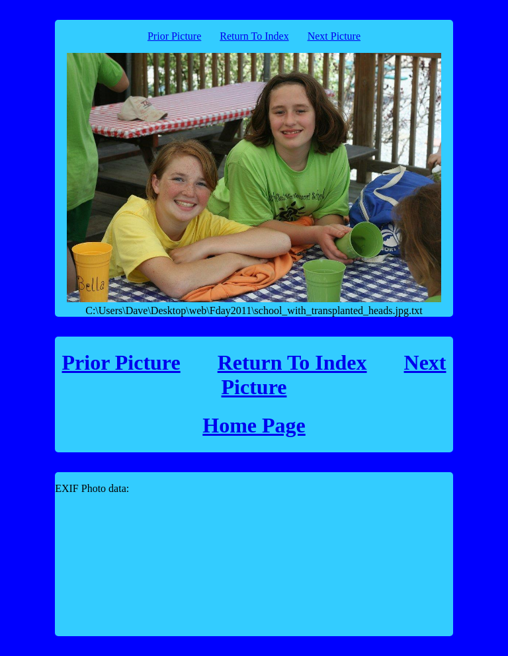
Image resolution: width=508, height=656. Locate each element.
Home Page (254, 425)
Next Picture (334, 36)
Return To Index (254, 36)
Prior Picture (174, 36)
